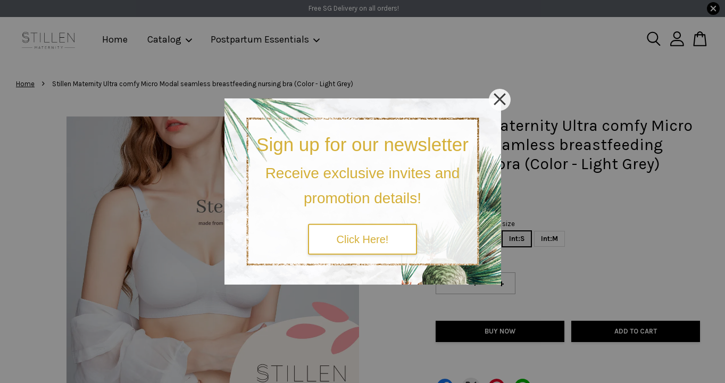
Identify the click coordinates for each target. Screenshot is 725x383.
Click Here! (363, 239)
